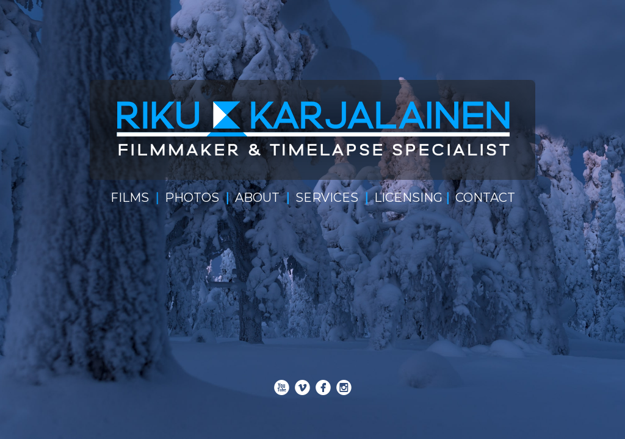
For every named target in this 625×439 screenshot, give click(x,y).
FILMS (129, 197)
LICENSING (408, 197)
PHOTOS (192, 197)
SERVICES (326, 197)
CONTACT (485, 197)
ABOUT (257, 197)
